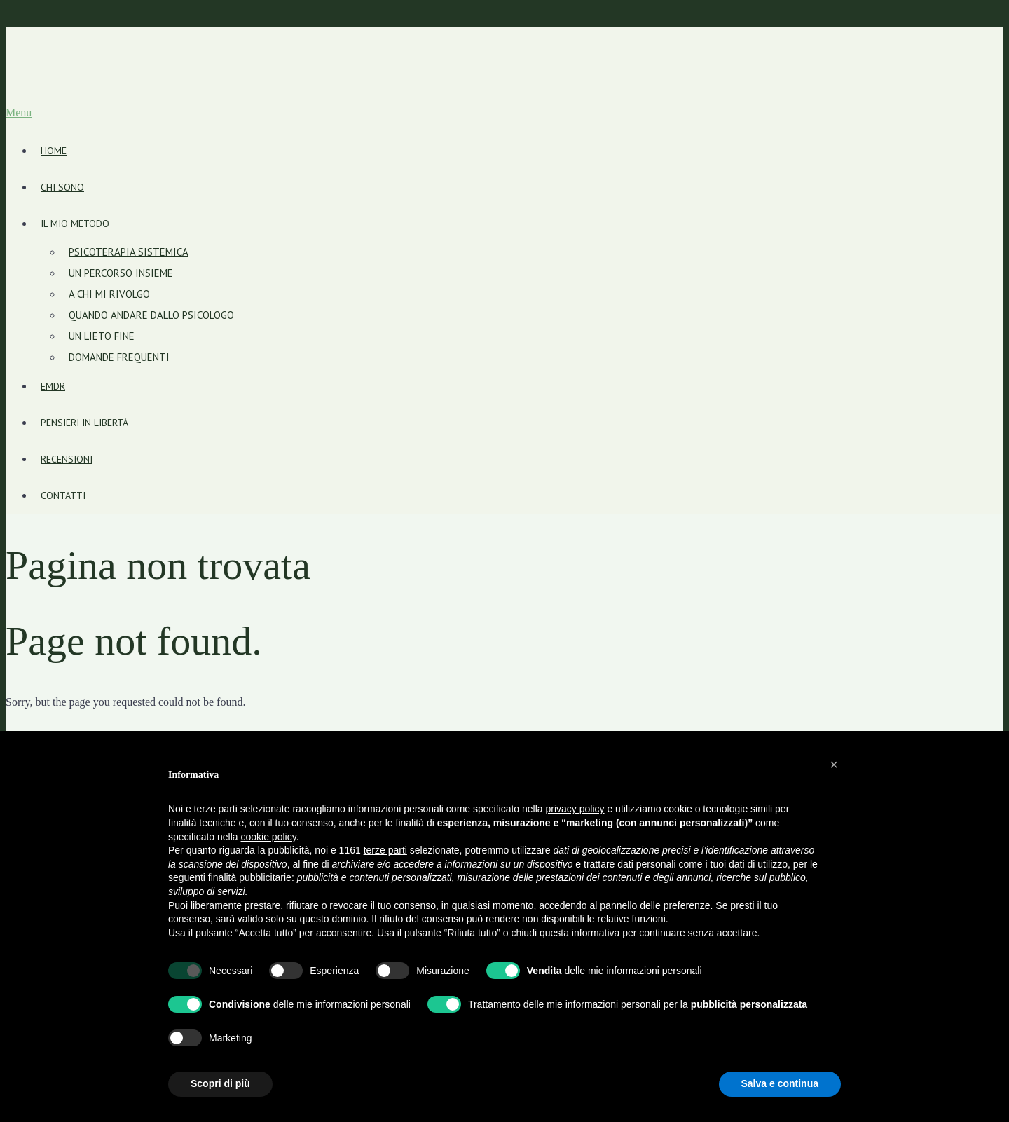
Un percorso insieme (121, 273)
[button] (834, 764)
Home (54, 150)
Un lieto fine (102, 336)
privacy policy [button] (575, 808)
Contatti (63, 495)
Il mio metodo (75, 223)
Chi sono (62, 187)
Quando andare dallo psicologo (151, 315)
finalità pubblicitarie (249, 877)
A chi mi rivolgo (109, 294)
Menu (19, 112)
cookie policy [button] (268, 836)
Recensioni (66, 459)
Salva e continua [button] (779, 1083)
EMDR (53, 386)
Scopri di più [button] (220, 1083)
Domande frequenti (119, 357)
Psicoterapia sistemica (128, 252)
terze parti (385, 850)
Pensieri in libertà (84, 422)
